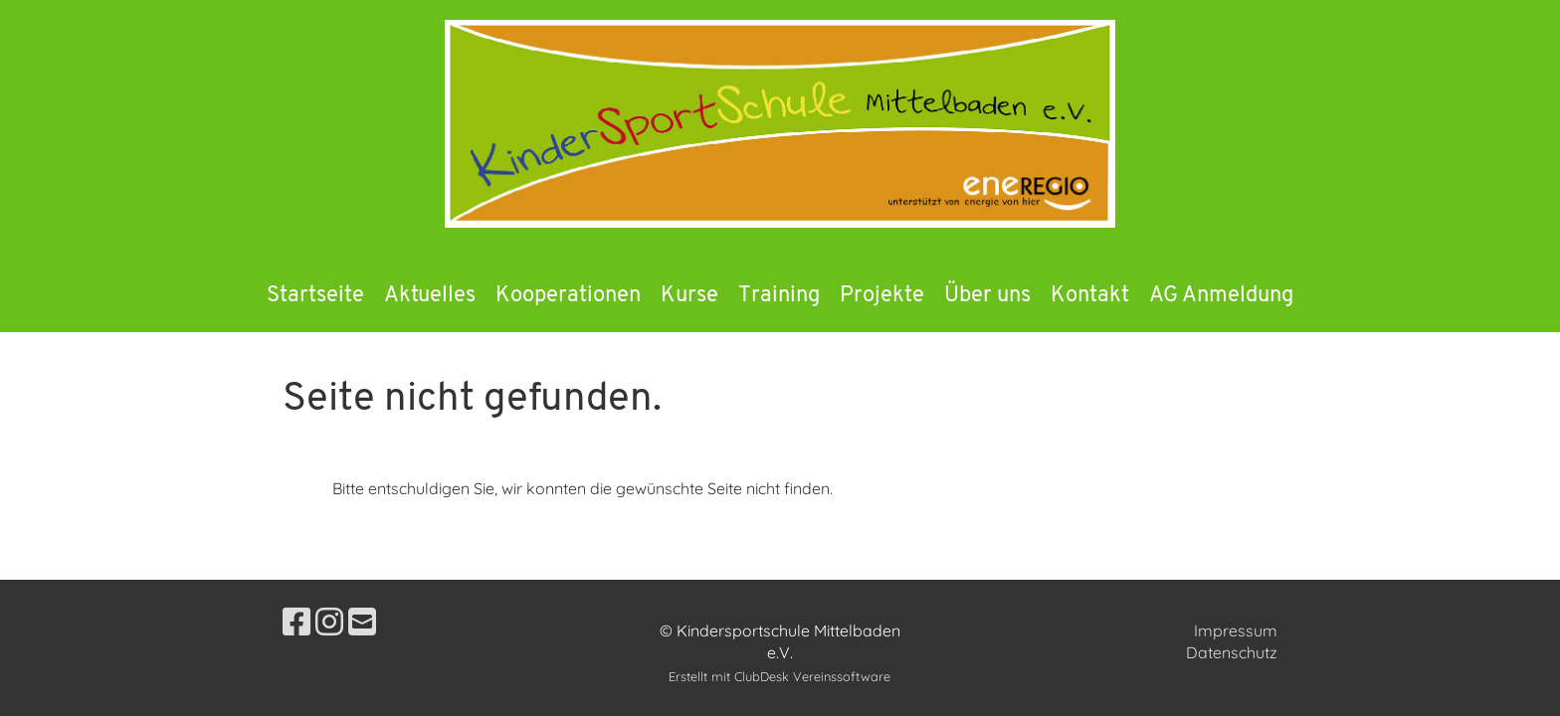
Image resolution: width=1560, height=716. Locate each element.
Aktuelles (430, 295)
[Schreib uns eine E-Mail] (362, 621)
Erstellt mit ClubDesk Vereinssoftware (779, 676)
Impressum (1235, 630)
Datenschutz (1231, 652)
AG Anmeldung (1221, 295)
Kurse (689, 295)
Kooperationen (568, 295)
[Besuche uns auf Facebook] (296, 621)
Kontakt (1090, 295)
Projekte (882, 295)
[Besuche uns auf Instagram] (329, 621)
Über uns (987, 295)
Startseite (315, 295)
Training (779, 295)
